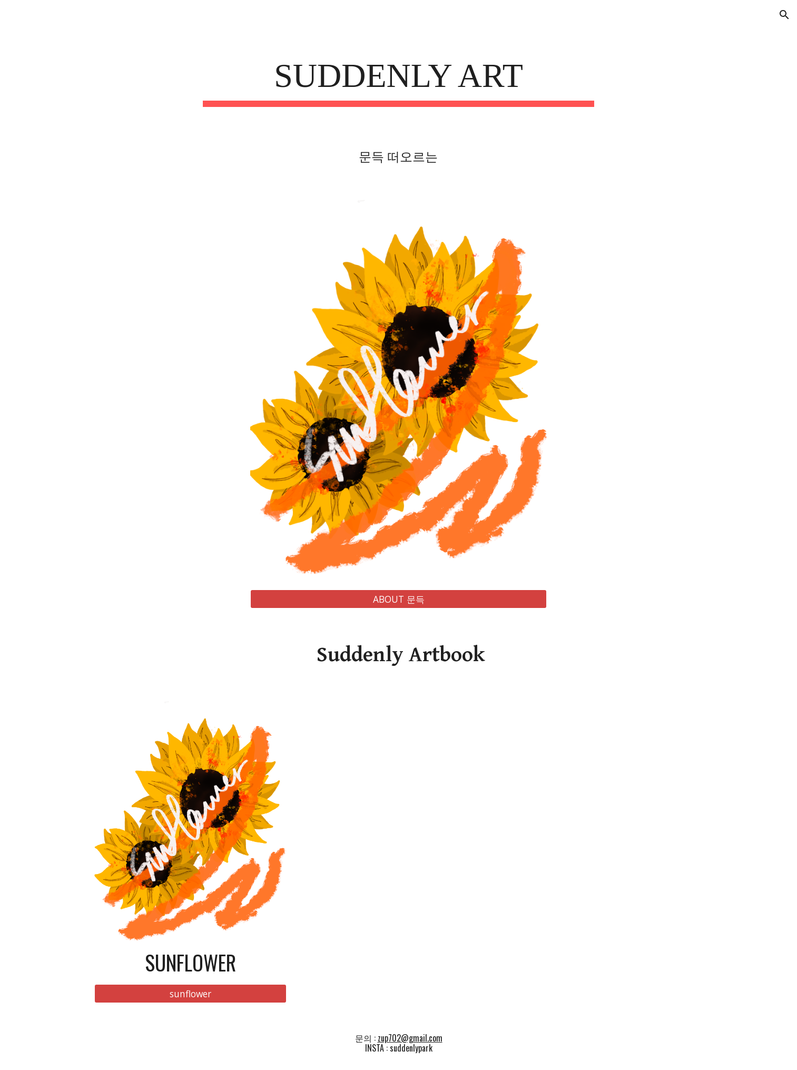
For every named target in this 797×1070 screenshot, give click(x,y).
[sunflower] (190, 994)
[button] (784, 14)
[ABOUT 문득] (398, 599)
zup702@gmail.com (410, 1038)
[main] (399, 79)
